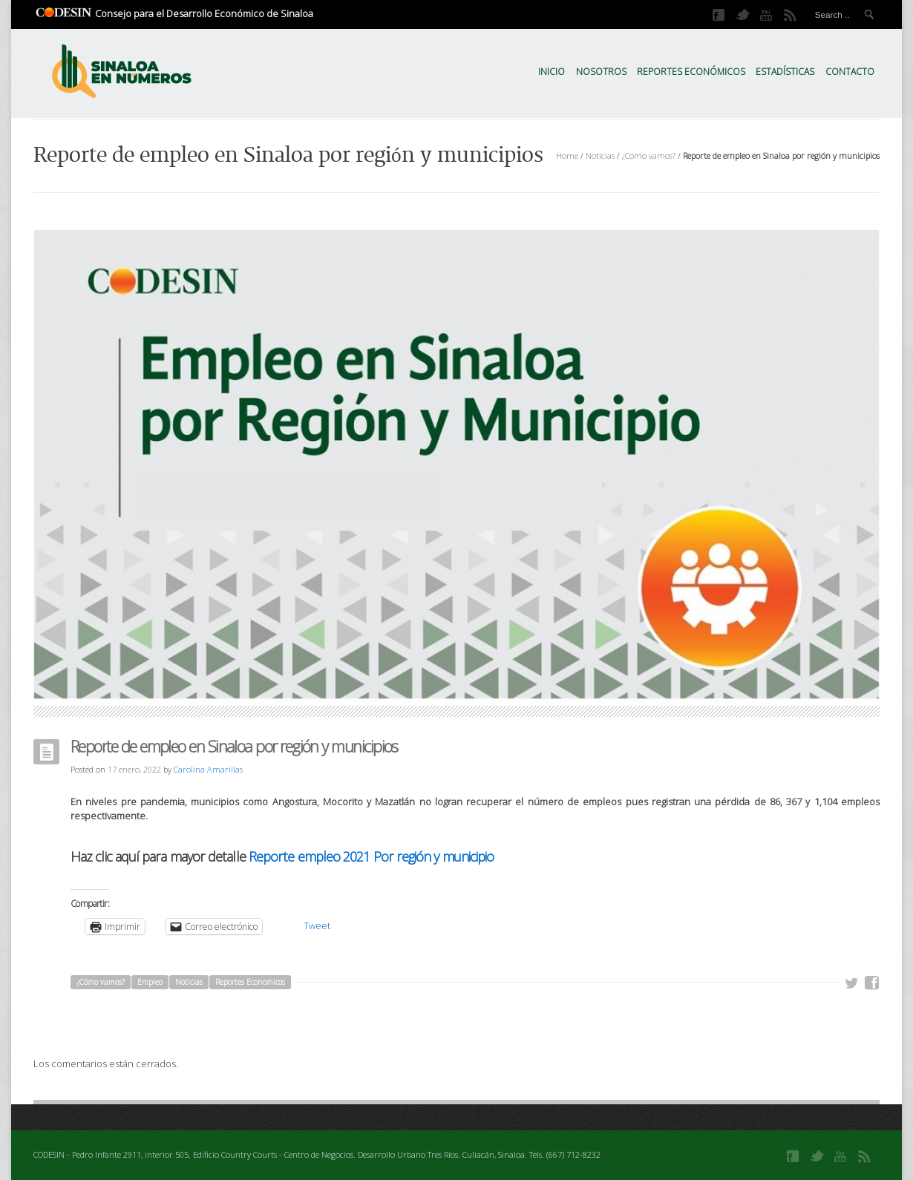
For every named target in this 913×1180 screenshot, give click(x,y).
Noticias (600, 155)
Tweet (317, 925)
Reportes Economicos (250, 982)
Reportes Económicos (691, 71)
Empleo (150, 982)
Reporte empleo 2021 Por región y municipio (371, 856)
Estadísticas (785, 71)
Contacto (849, 71)
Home (567, 155)
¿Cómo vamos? (648, 155)
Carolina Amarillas (208, 769)
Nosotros (601, 71)
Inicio (551, 71)
